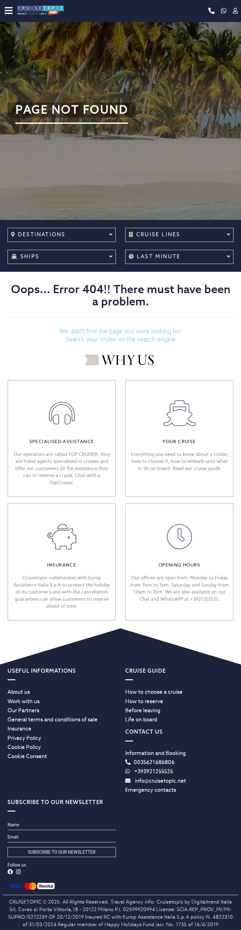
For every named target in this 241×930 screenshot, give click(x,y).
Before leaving (142, 710)
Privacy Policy (24, 738)
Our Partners (23, 710)
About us (19, 691)
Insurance (19, 728)
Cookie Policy (24, 747)
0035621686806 (149, 762)
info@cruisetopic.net (155, 780)
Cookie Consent (27, 756)
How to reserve (144, 701)
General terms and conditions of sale (53, 719)
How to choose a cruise (154, 691)
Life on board (141, 719)
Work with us (24, 701)
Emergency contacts (150, 789)
